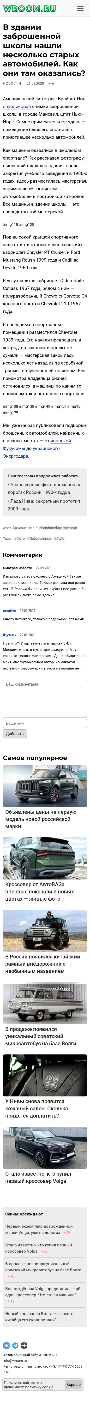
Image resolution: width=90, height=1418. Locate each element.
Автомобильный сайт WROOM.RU (30, 1355)
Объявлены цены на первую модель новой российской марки (41, 819)
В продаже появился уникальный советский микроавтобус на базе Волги (40, 1036)
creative (9, 611)
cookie (47, 1387)
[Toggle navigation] (80, 8)
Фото (19, 538)
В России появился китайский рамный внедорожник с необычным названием (42, 964)
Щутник (9, 635)
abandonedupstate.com (58, 528)
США (59, 538)
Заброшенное (39, 538)
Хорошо (73, 1384)
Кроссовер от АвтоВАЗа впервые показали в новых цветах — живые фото (39, 891)
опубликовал (17, 106)
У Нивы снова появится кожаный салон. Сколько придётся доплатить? (36, 1108)
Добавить (15, 733)
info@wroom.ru (15, 1361)
